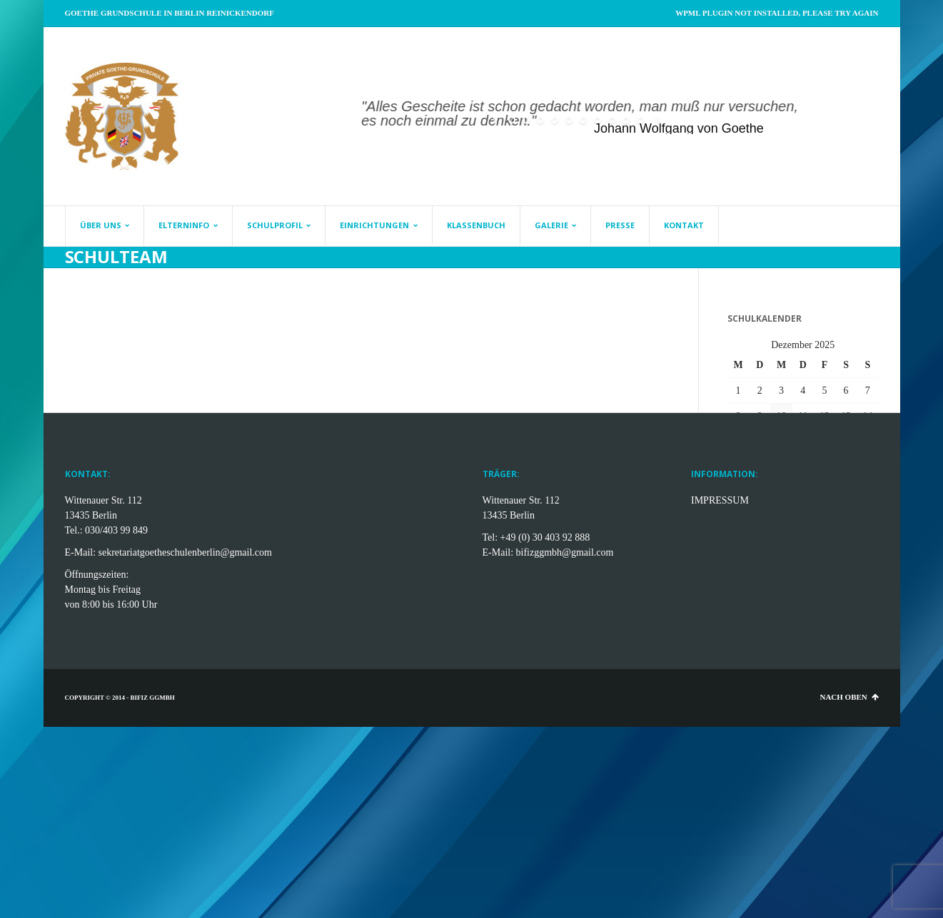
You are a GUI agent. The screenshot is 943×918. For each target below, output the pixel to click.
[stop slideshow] (656, 120)
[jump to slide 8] (612, 120)
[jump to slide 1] (512, 120)
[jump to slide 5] (569, 120)
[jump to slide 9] (626, 120)
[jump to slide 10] (640, 120)
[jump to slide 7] (597, 120)
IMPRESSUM (720, 500)
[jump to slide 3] (540, 120)
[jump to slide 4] (555, 120)
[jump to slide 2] (526, 120)
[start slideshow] (496, 120)
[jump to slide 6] (583, 120)
